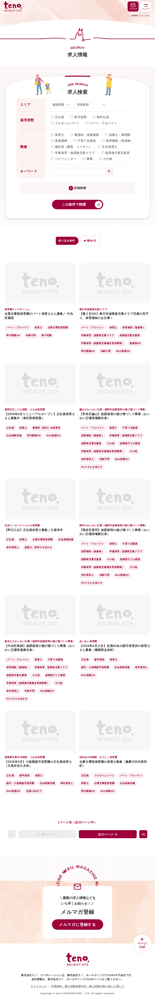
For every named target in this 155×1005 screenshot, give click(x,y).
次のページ (107, 834)
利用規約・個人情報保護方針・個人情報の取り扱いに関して (87, 986)
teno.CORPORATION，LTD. (73, 993)
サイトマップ (39, 986)
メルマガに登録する (77, 924)
